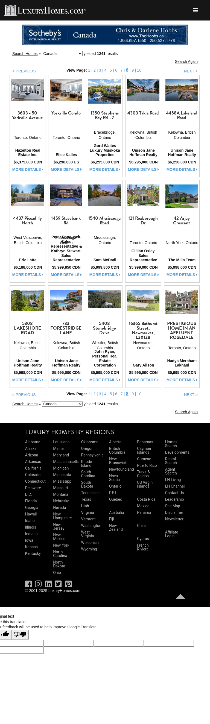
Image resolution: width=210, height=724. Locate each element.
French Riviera (142, 547)
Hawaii (31, 514)
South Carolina (88, 474)
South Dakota (87, 484)
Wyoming (89, 549)
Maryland (61, 455)
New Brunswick (118, 461)
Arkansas (33, 461)
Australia (116, 512)
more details (27, 169)
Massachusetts (66, 461)
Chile (141, 525)
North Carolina (60, 554)
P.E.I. (113, 493)
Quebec (115, 499)
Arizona (31, 455)
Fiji (111, 519)
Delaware (33, 488)
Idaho (30, 520)
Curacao (144, 459)
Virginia (87, 512)
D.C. (28, 494)
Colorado (32, 475)
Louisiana (61, 442)
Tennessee (90, 493)
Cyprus (143, 539)
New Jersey (58, 526)
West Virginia (87, 534)
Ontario (115, 486)
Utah (85, 506)
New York (61, 545)
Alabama (32, 442)
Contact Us (174, 493)
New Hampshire (62, 516)
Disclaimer (174, 512)
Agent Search (171, 471)
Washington (91, 525)
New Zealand (116, 527)
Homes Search (171, 444)
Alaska (31, 448)
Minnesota (62, 475)
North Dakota (59, 564)
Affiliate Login (171, 534)
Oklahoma (89, 442)
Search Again (186, 61)
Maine (58, 448)
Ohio (57, 572)
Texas (86, 499)
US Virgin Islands (145, 484)
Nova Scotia (114, 478)
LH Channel (175, 486)
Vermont (88, 519)
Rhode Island (86, 463)
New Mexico (59, 537)
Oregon (87, 448)
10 (139, 70)
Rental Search (171, 461)
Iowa (29, 540)
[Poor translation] (20, 635)
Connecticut (35, 481)
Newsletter (174, 519)
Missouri (60, 488)
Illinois (30, 527)
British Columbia (117, 450)
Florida (31, 501)
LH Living (173, 479)
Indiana (31, 534)
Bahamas (145, 442)
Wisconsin (90, 542)
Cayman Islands (144, 450)
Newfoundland (121, 469)
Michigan (61, 468)
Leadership (174, 499)
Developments (177, 452)
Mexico (143, 506)
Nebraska (61, 501)
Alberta (115, 442)
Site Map (172, 506)
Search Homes (25, 53)
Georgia (31, 507)
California (33, 468)
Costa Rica (146, 499)
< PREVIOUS (24, 71)
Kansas (31, 547)
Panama (144, 512)
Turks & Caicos (143, 474)
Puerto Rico (147, 465)
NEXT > (191, 71)
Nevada (59, 507)
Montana (60, 494)
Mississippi (62, 481)
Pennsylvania (92, 455)
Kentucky (33, 553)
